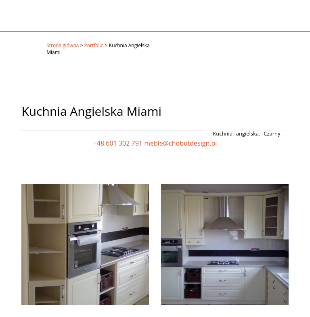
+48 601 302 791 (117, 143)
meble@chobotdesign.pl (180, 143)
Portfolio (94, 45)
